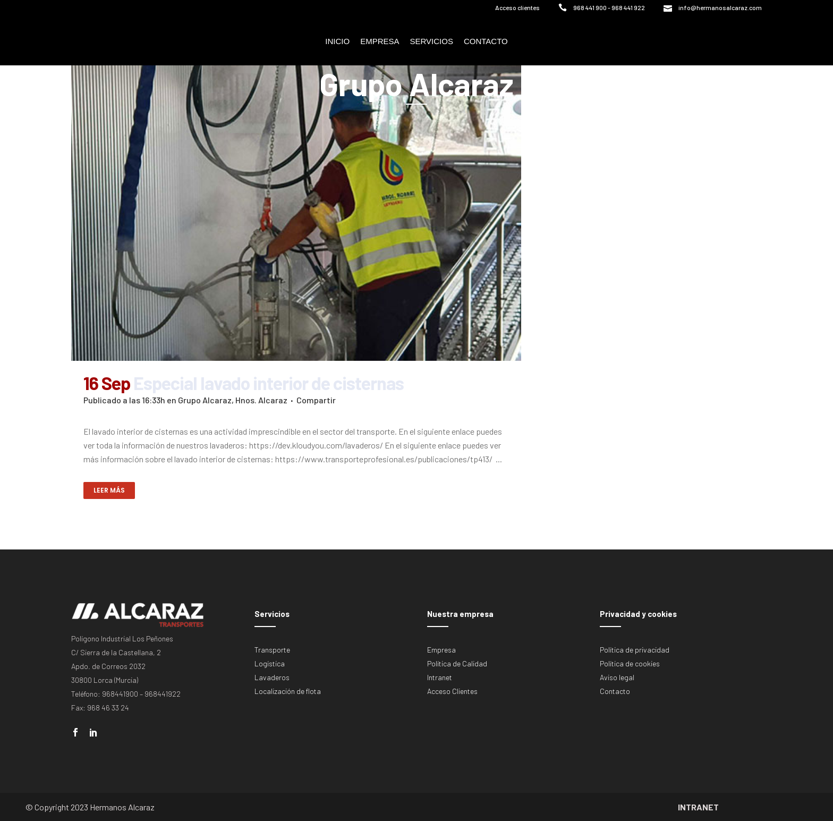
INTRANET (698, 807)
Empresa (441, 649)
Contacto (615, 691)
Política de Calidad (457, 663)
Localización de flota (287, 691)
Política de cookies (630, 663)
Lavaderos (272, 677)
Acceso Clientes (452, 691)
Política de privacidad (634, 649)
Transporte (272, 649)
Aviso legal (617, 677)
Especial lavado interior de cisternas (268, 383)
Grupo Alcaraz (205, 400)
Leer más (109, 490)
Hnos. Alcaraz (261, 400)
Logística (269, 663)
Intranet (439, 677)
